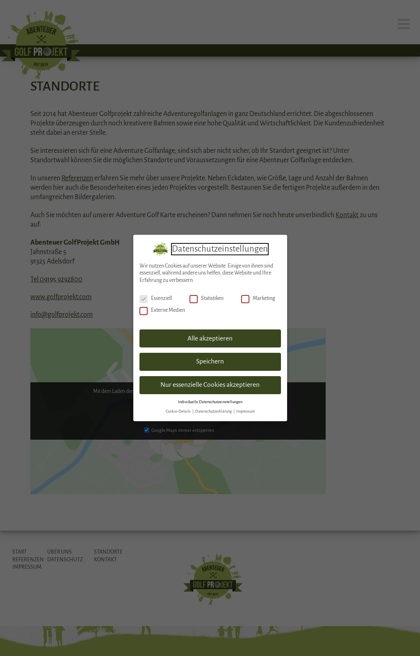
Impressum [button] (245, 409)
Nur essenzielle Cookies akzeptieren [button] (210, 383)
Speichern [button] (210, 359)
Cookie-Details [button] (179, 409)
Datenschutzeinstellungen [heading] (220, 247)
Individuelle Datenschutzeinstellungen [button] (210, 400)
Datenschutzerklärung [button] (214, 409)
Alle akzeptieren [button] (210, 336)
